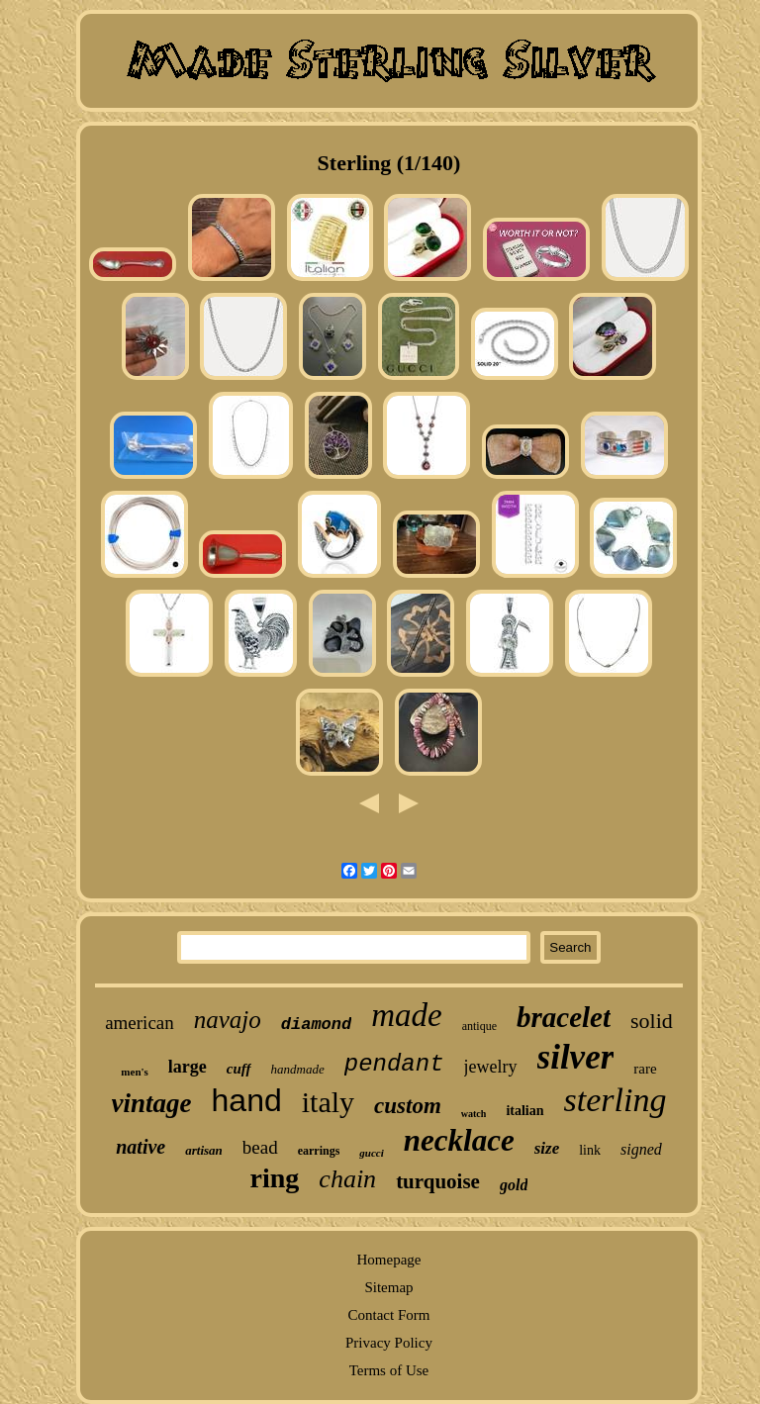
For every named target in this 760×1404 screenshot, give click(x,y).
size (547, 1148)
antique (479, 1026)
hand (247, 1100)
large (187, 1066)
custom (407, 1105)
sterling (615, 1099)
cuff (239, 1068)
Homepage (388, 1259)
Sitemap (388, 1287)
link (590, 1150)
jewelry (491, 1066)
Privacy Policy (388, 1343)
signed (641, 1149)
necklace (459, 1140)
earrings (319, 1151)
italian (524, 1110)
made (406, 1015)
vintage (152, 1103)
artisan (204, 1150)
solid (651, 1020)
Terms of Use (389, 1370)
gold (513, 1184)
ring (275, 1178)
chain (347, 1179)
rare (644, 1068)
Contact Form (389, 1315)
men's (134, 1071)
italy (328, 1101)
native (140, 1147)
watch (474, 1113)
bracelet (564, 1017)
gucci (371, 1153)
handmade (298, 1069)
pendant (394, 1064)
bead (260, 1147)
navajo (227, 1019)
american (139, 1022)
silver (576, 1057)
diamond (316, 1024)
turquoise (438, 1181)
